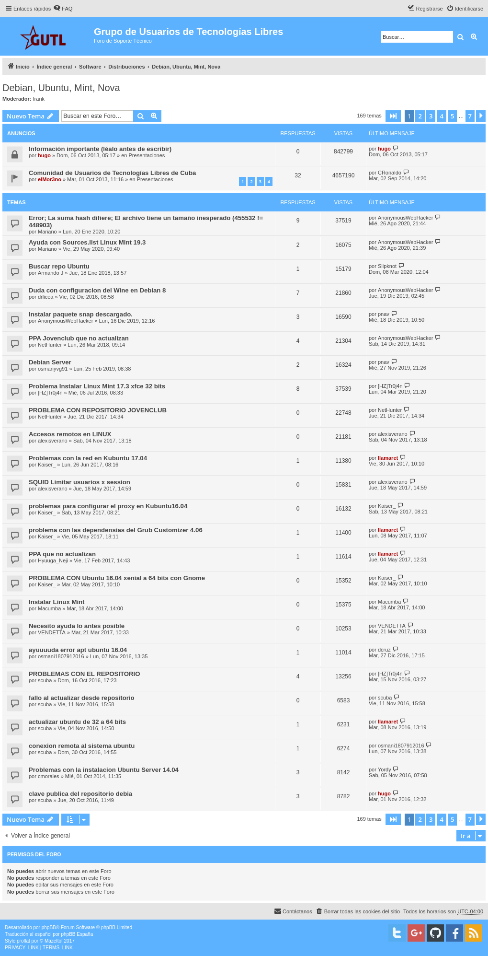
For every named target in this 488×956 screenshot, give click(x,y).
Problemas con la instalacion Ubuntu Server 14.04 (104, 769)
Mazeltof (54, 941)
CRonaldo (389, 172)
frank (39, 99)
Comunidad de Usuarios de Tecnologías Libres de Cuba (112, 172)
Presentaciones (147, 155)
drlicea (45, 297)
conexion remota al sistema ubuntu (82, 745)
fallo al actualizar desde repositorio (82, 697)
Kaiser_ (47, 464)
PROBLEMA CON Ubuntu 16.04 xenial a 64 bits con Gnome (117, 578)
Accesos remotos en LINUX (70, 434)
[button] (393, 116)
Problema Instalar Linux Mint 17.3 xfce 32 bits (97, 386)
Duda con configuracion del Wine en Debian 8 (97, 290)
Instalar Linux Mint (57, 602)
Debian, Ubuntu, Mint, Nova (61, 87)
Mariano (47, 231)
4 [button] (441, 116)
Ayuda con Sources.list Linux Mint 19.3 (87, 242)
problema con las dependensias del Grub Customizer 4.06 (116, 530)
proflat (23, 941)
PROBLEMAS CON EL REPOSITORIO (84, 673)
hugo (44, 155)
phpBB (49, 927)
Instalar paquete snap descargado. (81, 314)
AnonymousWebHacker (405, 218)
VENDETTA (52, 632)
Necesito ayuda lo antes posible (77, 626)
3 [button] (430, 116)
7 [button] (470, 116)
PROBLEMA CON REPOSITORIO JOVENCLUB (98, 410)
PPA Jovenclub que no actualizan (79, 338)
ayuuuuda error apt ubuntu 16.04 (78, 649)
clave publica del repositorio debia (80, 793)
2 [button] (419, 116)
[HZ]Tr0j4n (50, 393)
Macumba (49, 608)
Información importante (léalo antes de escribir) (100, 148)
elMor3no (49, 179)
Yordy (384, 769)
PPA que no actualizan (62, 554)
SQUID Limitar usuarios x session (79, 482)
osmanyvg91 (53, 369)
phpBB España (77, 934)
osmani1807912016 (61, 656)
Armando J (50, 273)
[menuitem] (62, 8)
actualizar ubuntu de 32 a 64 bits (77, 721)
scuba (45, 680)
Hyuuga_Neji (53, 560)
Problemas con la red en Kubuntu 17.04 (88, 458)
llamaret (388, 458)
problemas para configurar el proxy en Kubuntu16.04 (108, 506)
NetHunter (50, 345)
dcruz (384, 650)
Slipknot (387, 266)
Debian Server (50, 362)
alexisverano (53, 440)
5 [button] (452, 116)
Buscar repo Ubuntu (59, 266)
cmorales (48, 776)
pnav (383, 314)
